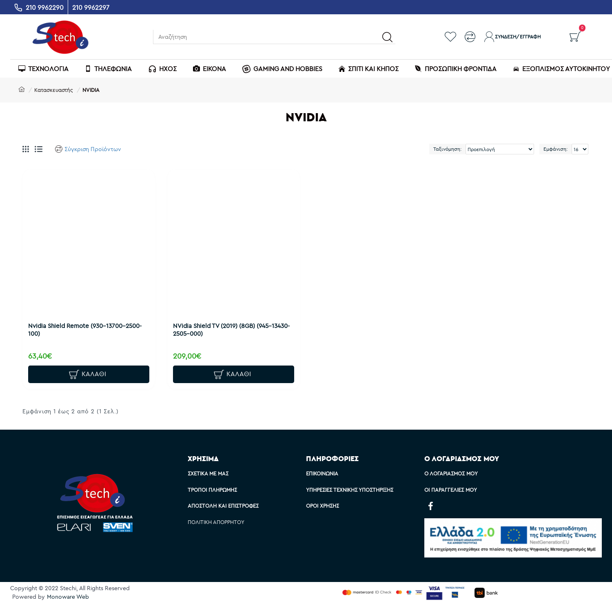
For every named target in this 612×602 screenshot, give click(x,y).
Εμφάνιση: (555, 149)
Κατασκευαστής (53, 90)
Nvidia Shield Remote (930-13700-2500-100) (87, 327)
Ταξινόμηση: (447, 149)
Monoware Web (68, 596)
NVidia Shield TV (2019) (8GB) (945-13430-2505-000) (224, 327)
